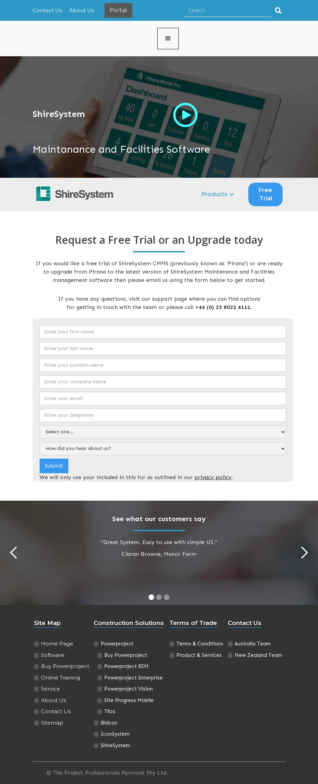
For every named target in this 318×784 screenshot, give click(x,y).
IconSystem (115, 734)
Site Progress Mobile (129, 700)
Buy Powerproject (65, 666)
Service (50, 688)
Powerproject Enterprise (133, 678)
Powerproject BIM (126, 666)
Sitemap (52, 722)
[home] (95, 38)
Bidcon (109, 723)
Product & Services (199, 655)
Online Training (60, 677)
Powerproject (117, 644)
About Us (81, 10)
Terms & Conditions (199, 644)
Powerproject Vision (128, 689)
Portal (118, 10)
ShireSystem (115, 745)
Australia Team (253, 644)
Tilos (109, 711)
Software (53, 655)
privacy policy (213, 477)
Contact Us (47, 10)
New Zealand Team (258, 655)
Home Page (57, 643)
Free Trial (265, 194)
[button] (168, 38)
